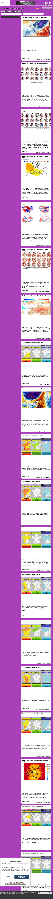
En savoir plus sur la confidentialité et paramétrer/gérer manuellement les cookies (15, 883)
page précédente (47, 8)
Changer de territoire (47, 5)
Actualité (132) (5, 17)
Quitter (7, 876)
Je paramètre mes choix (45, 892)
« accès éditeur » (43, 890)
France (37, 48)
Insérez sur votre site (45, 868)
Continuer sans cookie (21, 877)
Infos (43, 883)
